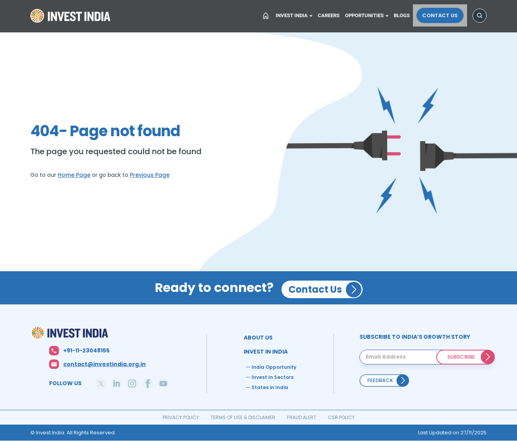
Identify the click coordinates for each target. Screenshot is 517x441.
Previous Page (150, 175)
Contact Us (443, 14)
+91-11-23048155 (86, 350)
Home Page (74, 175)
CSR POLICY (341, 417)
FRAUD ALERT (301, 417)
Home (71, 17)
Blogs (408, 14)
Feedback (380, 380)
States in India (269, 387)
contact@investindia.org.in (104, 364)
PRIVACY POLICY (181, 417)
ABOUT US (258, 337)
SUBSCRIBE (461, 357)
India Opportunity (273, 367)
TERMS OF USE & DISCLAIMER (243, 417)
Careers (332, 14)
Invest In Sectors (272, 377)
